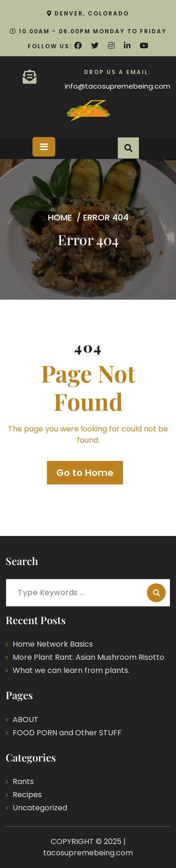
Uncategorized (40, 807)
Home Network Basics (53, 644)
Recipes (27, 794)
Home (60, 217)
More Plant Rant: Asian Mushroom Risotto (88, 657)
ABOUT (25, 719)
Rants (23, 781)
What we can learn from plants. (71, 670)
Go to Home (85, 472)
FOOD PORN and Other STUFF (67, 732)
